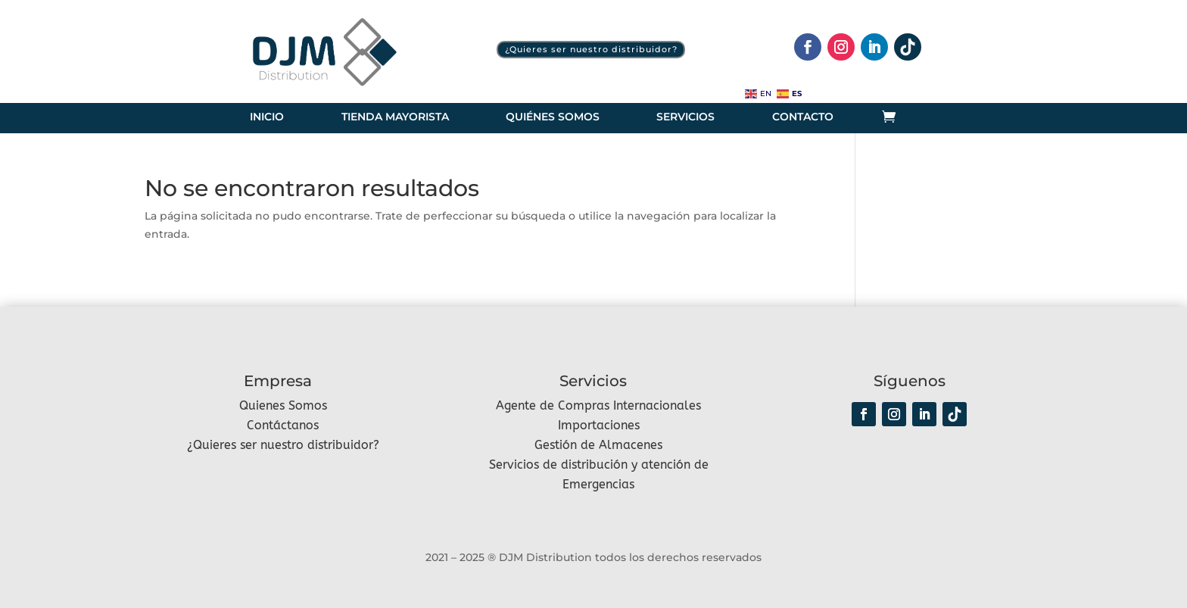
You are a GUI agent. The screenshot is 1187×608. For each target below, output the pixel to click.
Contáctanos (283, 425)
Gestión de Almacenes (598, 445)
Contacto (802, 117)
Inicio (267, 117)
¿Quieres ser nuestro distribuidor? (591, 49)
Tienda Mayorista (395, 117)
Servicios (685, 117)
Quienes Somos (283, 405)
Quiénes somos (553, 117)
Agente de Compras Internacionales (598, 405)
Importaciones (599, 425)
